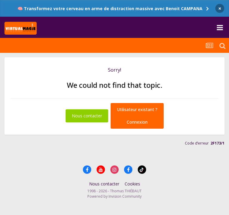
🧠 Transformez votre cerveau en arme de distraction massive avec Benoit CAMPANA (110, 8)
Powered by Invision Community (114, 196)
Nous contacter (87, 116)
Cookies (132, 184)
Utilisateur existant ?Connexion (137, 116)
